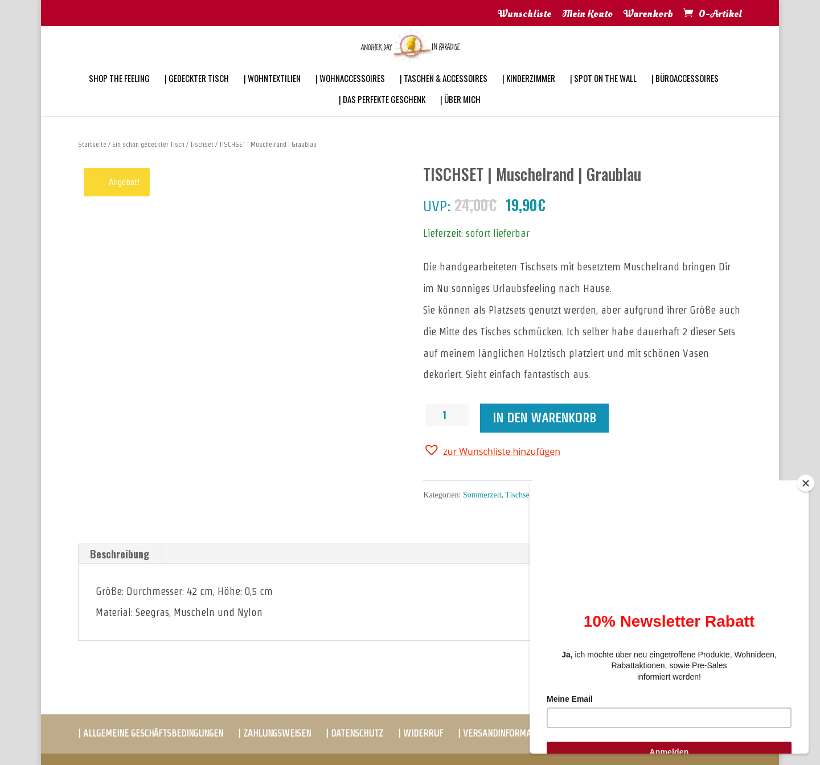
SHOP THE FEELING (119, 93)
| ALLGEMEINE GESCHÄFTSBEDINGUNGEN (150, 733)
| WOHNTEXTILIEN (272, 93)
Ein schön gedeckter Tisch (148, 144)
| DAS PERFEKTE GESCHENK (382, 114)
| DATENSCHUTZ (354, 733)
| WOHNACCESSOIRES (350, 93)
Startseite (92, 144)
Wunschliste (524, 14)
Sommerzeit (482, 495)
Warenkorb (648, 14)
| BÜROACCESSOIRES (685, 93)
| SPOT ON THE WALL (603, 93)
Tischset (202, 144)
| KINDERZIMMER (528, 93)
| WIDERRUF (420, 733)
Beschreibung (119, 553)
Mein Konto (587, 14)
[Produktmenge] (449, 415)
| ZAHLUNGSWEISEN (274, 733)
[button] (491, 450)
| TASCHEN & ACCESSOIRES (443, 93)
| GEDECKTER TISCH (197, 93)
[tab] (119, 554)
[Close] (805, 483)
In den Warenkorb (544, 418)
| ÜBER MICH (460, 114)
